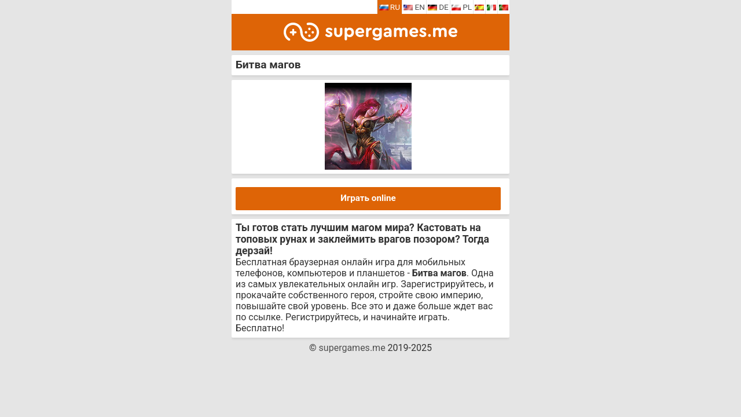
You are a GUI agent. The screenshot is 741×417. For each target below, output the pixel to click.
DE (438, 7)
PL (462, 7)
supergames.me (352, 347)
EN (414, 7)
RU (390, 7)
